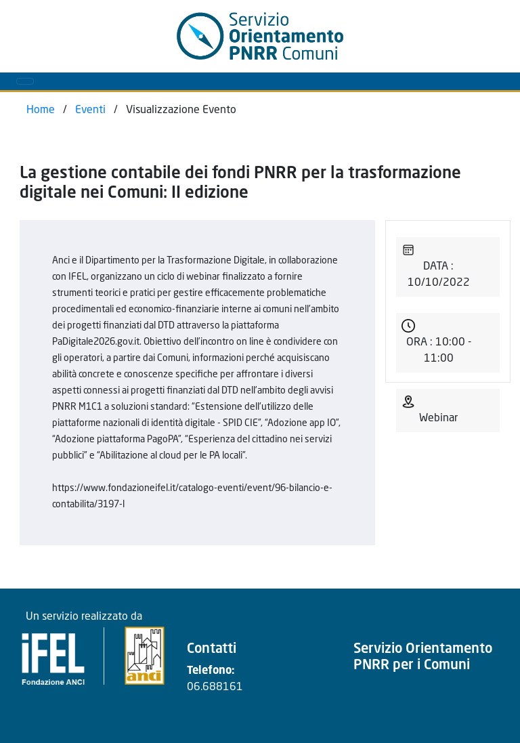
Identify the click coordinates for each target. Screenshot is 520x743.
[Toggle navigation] (25, 81)
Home (40, 110)
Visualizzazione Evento (181, 110)
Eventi (90, 110)
